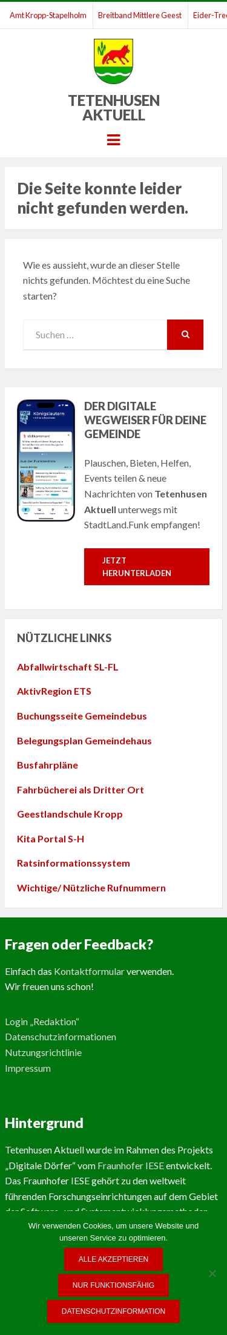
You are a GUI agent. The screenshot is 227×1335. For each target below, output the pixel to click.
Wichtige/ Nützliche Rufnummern (91, 887)
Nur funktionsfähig (113, 1285)
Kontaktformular (89, 971)
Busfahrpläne (47, 764)
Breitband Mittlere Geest (140, 15)
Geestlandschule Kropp (70, 813)
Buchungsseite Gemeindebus (82, 715)
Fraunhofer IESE (130, 1165)
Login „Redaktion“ (42, 1021)
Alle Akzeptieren (113, 1259)
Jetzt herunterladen (136, 567)
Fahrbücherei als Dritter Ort (80, 789)
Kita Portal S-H (50, 838)
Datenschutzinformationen (60, 1036)
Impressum (28, 1068)
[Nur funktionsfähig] (212, 1273)
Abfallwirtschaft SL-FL (68, 666)
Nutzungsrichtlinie (43, 1052)
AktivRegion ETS (54, 691)
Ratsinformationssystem (73, 862)
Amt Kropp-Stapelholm (48, 15)
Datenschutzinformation (114, 1311)
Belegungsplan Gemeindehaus (84, 740)
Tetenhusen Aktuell (114, 107)
